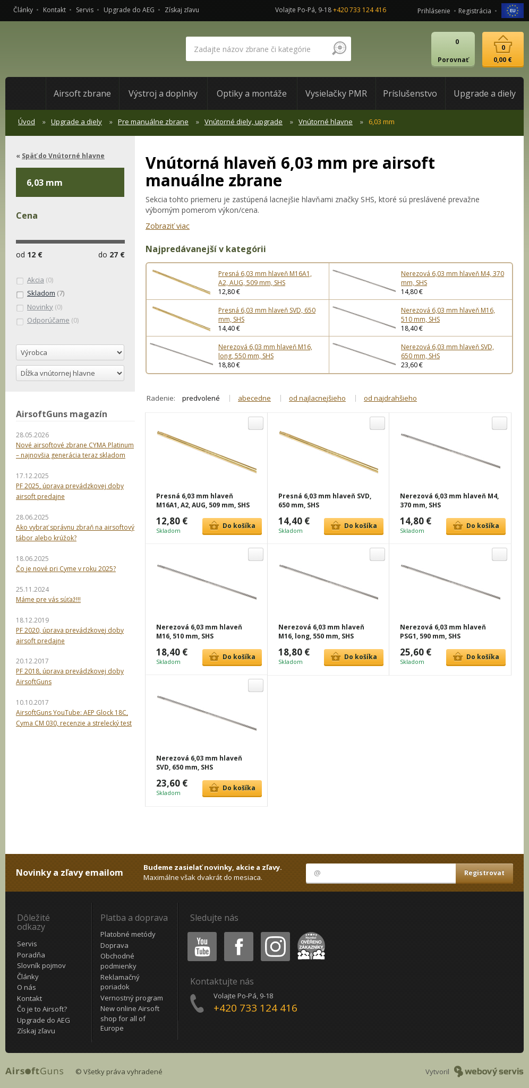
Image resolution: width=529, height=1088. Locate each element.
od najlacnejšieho (317, 398)
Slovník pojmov (41, 965)
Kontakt (54, 9)
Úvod (26, 121)
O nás (26, 987)
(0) (34, 280)
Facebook (237, 934)
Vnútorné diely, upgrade (243, 121)
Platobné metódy (128, 934)
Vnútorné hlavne (325, 121)
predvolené (201, 398)
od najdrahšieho (390, 398)
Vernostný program (131, 998)
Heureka (309, 934)
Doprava (114, 945)
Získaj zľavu (182, 9)
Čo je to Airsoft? (42, 1009)
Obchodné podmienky (118, 961)
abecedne (254, 398)
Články (23, 9)
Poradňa (31, 955)
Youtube (198, 934)
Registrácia (474, 10)
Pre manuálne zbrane (153, 121)
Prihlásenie (433, 10)
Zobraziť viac (168, 226)
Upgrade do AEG (129, 9)
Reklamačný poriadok (120, 982)
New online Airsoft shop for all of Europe (129, 1018)
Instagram (274, 934)
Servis (84, 9)
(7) (40, 293)
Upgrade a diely (76, 121)
